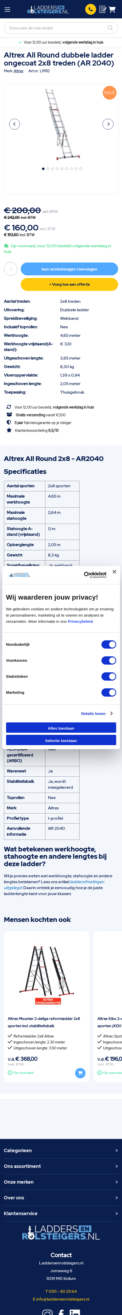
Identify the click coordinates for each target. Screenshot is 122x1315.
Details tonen (93, 713)
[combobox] (61, 28)
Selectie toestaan (61, 740)
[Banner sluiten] (114, 575)
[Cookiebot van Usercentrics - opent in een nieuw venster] (83, 575)
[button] (14, 124)
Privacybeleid (80, 621)
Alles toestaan (61, 728)
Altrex (18, 71)
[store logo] (48, 9)
